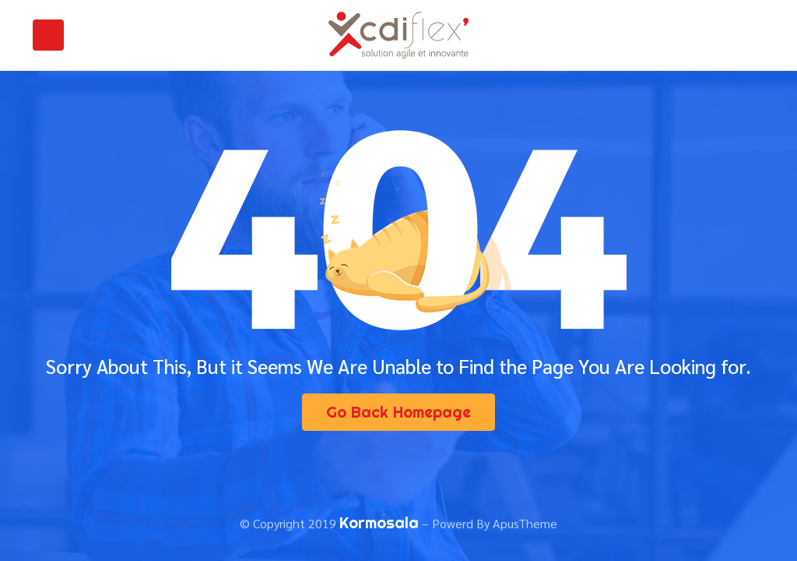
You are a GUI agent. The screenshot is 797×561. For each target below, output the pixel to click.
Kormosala (379, 522)
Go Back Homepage (398, 412)
